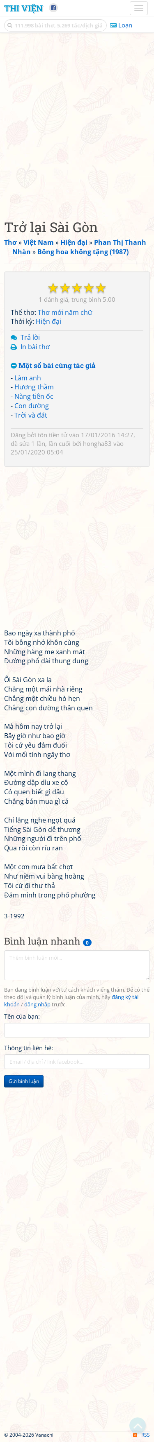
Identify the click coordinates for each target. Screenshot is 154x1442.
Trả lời (30, 337)
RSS (141, 1434)
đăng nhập (37, 1004)
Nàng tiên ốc (33, 396)
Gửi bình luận (24, 1081)
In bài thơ (35, 346)
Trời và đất (30, 415)
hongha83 (97, 443)
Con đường (31, 405)
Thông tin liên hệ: (28, 1048)
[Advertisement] (77, 124)
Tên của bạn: (22, 1016)
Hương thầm (34, 386)
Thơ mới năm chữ (65, 312)
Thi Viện (23, 8)
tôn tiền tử (52, 435)
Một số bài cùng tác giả (53, 366)
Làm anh (27, 377)
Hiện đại (48, 321)
